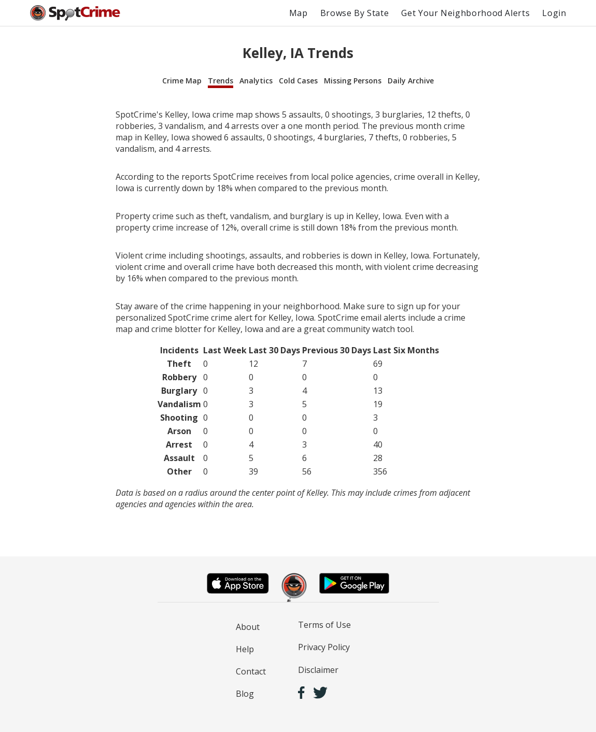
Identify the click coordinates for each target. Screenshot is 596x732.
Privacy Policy (324, 647)
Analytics (256, 80)
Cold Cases (298, 80)
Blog (245, 693)
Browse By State (354, 13)
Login (554, 13)
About (248, 627)
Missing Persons (352, 80)
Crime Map (182, 80)
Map (298, 13)
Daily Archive (411, 80)
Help (245, 649)
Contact (251, 671)
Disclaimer (318, 670)
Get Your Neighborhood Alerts (465, 13)
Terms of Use (324, 624)
